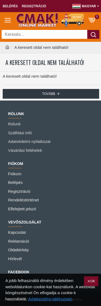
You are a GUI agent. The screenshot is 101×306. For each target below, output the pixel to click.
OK (92, 281)
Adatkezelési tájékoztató (50, 299)
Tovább (48, 94)
